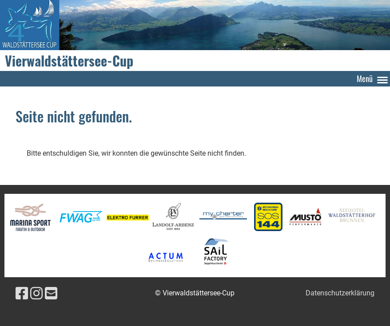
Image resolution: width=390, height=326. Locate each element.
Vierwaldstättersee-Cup (69, 60)
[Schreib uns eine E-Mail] (51, 293)
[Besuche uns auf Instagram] (36, 293)
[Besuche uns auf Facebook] (22, 293)
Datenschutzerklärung (340, 293)
